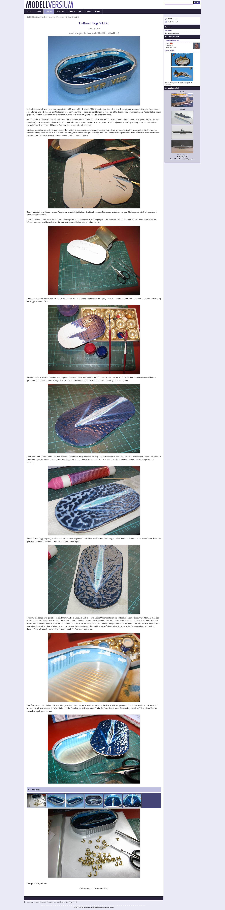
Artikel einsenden (173, 22)
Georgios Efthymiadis (56, 17)
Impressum (106, 907)
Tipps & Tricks (74, 11)
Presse (88, 11)
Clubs (97, 11)
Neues (38, 11)
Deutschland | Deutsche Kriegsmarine (182, 159)
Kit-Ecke (60, 11)
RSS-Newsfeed (172, 19)
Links (112, 907)
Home (29, 11)
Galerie (49, 11)
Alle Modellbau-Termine (172, 33)
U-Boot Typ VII (182, 157)
